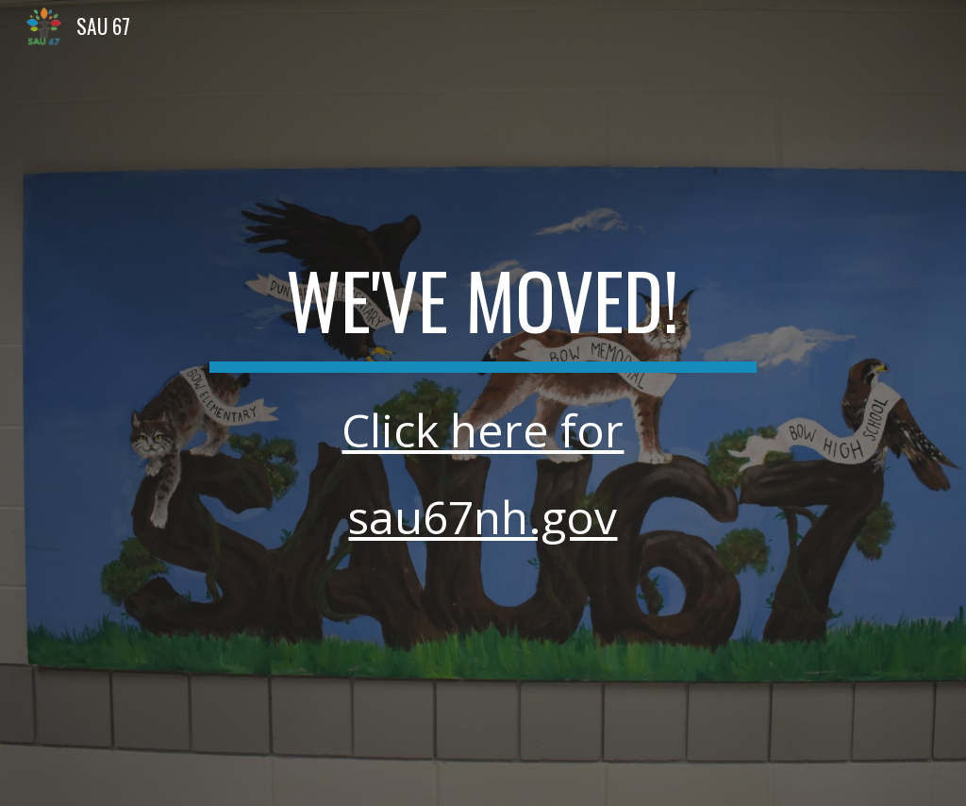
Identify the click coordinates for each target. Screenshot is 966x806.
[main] (482, 403)
